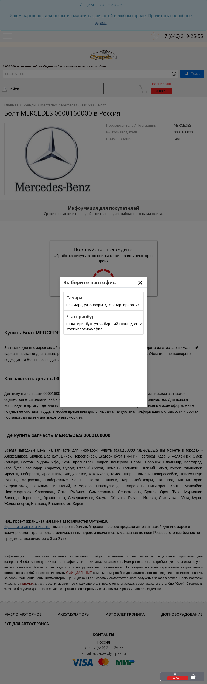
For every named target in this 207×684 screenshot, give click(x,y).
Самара (74, 298)
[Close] (140, 282)
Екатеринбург (81, 317)
